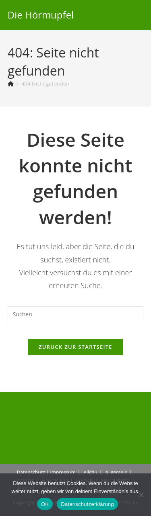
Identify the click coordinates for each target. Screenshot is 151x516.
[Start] (11, 83)
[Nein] (141, 495)
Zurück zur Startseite (75, 346)
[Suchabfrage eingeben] (76, 314)
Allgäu (90, 472)
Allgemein (116, 472)
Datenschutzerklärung (87, 504)
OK (45, 504)
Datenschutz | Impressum (46, 472)
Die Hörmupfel (41, 14)
